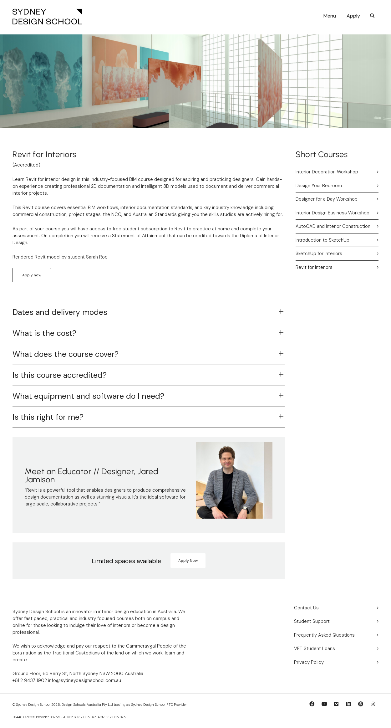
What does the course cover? (66, 354)
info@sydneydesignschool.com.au (84, 680)
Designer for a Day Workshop (327, 199)
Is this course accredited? (60, 375)
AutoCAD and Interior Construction (333, 226)
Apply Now (188, 560)
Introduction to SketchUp (322, 240)
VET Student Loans (314, 648)
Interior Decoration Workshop (327, 172)
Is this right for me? (48, 417)
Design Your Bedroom (319, 185)
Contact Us (306, 608)
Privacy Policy (309, 662)
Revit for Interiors (314, 267)
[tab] (149, 312)
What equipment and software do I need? (88, 396)
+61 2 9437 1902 (30, 680)
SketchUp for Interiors (319, 253)
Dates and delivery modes (60, 312)
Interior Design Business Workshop (332, 213)
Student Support (312, 621)
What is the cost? (44, 333)
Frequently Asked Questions (324, 635)
